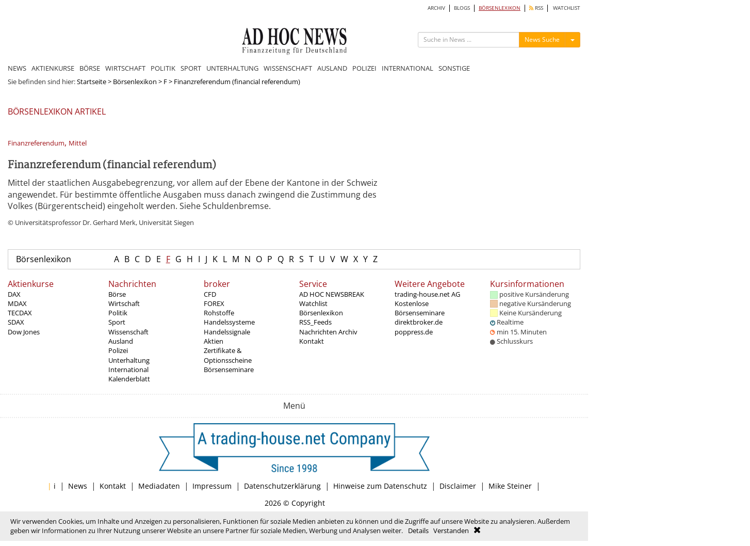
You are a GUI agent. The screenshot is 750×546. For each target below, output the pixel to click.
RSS (536, 8)
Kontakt (311, 341)
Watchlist (313, 303)
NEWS (17, 68)
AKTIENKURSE (52, 68)
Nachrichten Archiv (328, 331)
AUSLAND (332, 68)
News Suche (542, 39)
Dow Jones (24, 331)
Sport (116, 322)
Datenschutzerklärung (282, 486)
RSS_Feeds (315, 322)
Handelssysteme (229, 322)
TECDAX (20, 312)
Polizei (118, 350)
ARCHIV (436, 8)
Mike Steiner (510, 486)
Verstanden (451, 530)
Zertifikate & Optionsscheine (228, 355)
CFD (210, 294)
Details (418, 530)
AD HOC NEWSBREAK (331, 294)
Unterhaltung (129, 360)
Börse (117, 294)
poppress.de (414, 331)
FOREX (214, 303)
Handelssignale (227, 331)
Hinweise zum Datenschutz (380, 486)
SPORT (191, 68)
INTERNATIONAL (407, 68)
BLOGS (462, 8)
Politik (117, 312)
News (77, 486)
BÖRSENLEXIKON (499, 8)
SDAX (16, 322)
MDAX (17, 303)
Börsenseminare (229, 369)
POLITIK (163, 68)
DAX (14, 294)
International (128, 369)
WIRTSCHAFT (125, 68)
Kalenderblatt (129, 378)
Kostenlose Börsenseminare (420, 308)
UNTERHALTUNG (232, 68)
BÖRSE (89, 68)
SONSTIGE (454, 68)
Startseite (91, 81)
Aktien (213, 341)
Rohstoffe (219, 312)
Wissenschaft (128, 331)
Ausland (120, 341)
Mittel (78, 143)
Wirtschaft (124, 303)
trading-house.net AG (427, 294)
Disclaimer (457, 486)
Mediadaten (159, 486)
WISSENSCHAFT (288, 68)
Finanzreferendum (36, 143)
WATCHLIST (566, 8)
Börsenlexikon (135, 81)
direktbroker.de (419, 322)
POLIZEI (364, 68)
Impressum (212, 486)
